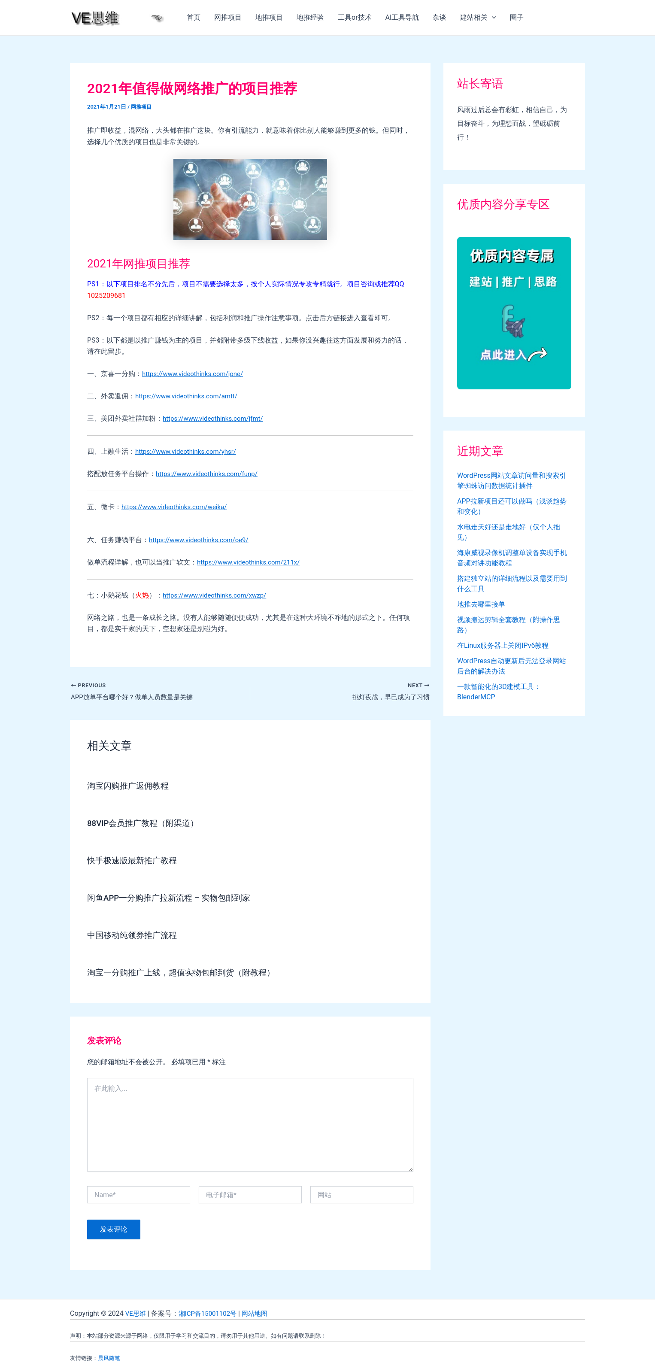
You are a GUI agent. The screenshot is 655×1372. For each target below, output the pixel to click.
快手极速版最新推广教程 (134, 861)
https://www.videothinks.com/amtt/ (190, 396)
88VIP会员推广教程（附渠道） (146, 824)
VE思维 (136, 1313)
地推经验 (310, 17)
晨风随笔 (109, 1358)
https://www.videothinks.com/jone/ (196, 374)
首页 (193, 17)
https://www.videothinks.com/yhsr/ (189, 451)
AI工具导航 (402, 17)
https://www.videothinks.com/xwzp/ (218, 595)
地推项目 (269, 17)
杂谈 (439, 17)
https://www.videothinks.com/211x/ (252, 562)
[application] (492, 17)
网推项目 (228, 17)
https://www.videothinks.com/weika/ (177, 507)
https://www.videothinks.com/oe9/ (202, 540)
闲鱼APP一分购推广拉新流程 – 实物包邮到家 (173, 898)
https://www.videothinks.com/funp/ (210, 474)
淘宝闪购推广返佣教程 (130, 786)
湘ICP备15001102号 (211, 1313)
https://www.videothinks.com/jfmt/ (216, 418)
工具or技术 (355, 17)
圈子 (517, 17)
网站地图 (261, 1313)
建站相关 (478, 17)
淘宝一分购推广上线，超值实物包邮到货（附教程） (186, 973)
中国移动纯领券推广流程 (134, 936)
